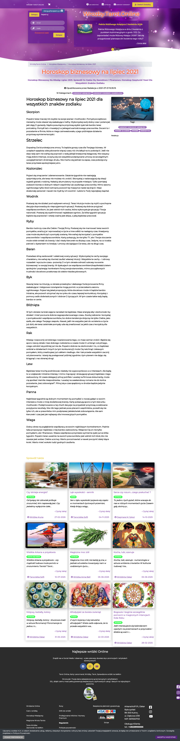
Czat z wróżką (31, 711)
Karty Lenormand (77, 674)
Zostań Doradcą (143, 5)
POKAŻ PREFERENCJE (13, 737)
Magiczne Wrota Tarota (35, 720)
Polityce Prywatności (21, 733)
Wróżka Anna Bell (81, 577)
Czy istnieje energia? (37, 492)
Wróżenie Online (33, 706)
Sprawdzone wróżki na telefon (109, 674)
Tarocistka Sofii (80, 517)
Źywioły (74, 616)
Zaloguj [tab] (34, 15)
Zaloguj (59, 35)
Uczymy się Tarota (33, 556)
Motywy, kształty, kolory (38, 612)
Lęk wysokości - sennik (82, 492)
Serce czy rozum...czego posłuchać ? (132, 492)
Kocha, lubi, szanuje (124, 552)
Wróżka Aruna (36, 517)
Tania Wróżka (31, 725)
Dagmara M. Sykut (126, 517)
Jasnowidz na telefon (34, 728)
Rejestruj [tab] (44, 15)
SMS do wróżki (65, 711)
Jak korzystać (92, 4)
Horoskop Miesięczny (34, 716)
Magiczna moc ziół (79, 552)
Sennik (73, 497)
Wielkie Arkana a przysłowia (41, 552)
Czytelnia (106, 4)
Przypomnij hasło (42, 33)
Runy (61, 706)
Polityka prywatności (67, 728)
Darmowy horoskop (122, 4)
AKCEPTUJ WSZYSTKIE (166, 737)
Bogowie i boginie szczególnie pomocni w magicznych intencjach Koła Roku (132, 615)
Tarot (94, 674)
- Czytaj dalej (141, 43)
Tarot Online (64, 674)
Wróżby (88, 674)
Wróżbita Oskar (124, 577)
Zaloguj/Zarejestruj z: (53, 11)
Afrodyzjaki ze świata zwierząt (85, 612)
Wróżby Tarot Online (35, 5)
